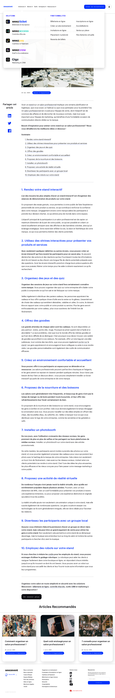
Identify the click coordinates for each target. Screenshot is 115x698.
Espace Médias (28, 677)
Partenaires (45, 679)
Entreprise (42, 6)
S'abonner (99, 682)
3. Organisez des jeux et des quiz (39, 147)
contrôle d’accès (57, 587)
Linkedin (71, 673)
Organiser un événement (49, 670)
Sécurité (44, 681)
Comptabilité (46, 684)
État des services (29, 679)
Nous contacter (28, 670)
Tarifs (36, 6)
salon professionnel (48, 105)
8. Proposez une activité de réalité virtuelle (43, 167)
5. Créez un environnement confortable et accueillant (47, 155)
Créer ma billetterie (95, 7)
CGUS (25, 686)
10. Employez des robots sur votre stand (42, 175)
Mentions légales (29, 684)
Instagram (71, 679)
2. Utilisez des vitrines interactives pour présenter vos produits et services (56, 143)
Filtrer (57, 18)
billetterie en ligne (41, 587)
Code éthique (28, 674)
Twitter (71, 676)
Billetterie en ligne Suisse (50, 677)
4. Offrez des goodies (34, 151)
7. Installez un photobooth (36, 163)
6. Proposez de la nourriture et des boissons (44, 159)
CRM (73, 587)
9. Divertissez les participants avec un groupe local (46, 171)
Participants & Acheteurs (49, 686)
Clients (30, 6)
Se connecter (109, 7)
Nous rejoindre (28, 672)
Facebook (71, 681)
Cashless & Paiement (48, 674)
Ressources (52, 6)
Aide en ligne (28, 681)
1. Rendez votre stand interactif (38, 139)
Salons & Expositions (41, 93)
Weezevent (7, 6)
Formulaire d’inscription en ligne (52, 672)
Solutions (22, 6)
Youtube (71, 684)
